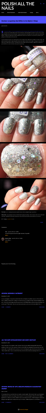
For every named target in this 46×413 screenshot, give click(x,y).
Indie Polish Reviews (22, 12)
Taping (31, 12)
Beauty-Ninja (8, 238)
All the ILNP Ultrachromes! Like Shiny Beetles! (18, 340)
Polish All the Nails (17, 6)
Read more (42, 307)
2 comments (8, 402)
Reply (6, 235)
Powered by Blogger (23, 409)
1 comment (8, 307)
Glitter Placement (11, 12)
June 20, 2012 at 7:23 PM (17, 238)
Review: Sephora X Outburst (11, 293)
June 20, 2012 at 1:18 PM (13, 231)
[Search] (41, 2)
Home (2, 12)
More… (37, 12)
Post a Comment (9, 353)
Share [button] (41, 222)
